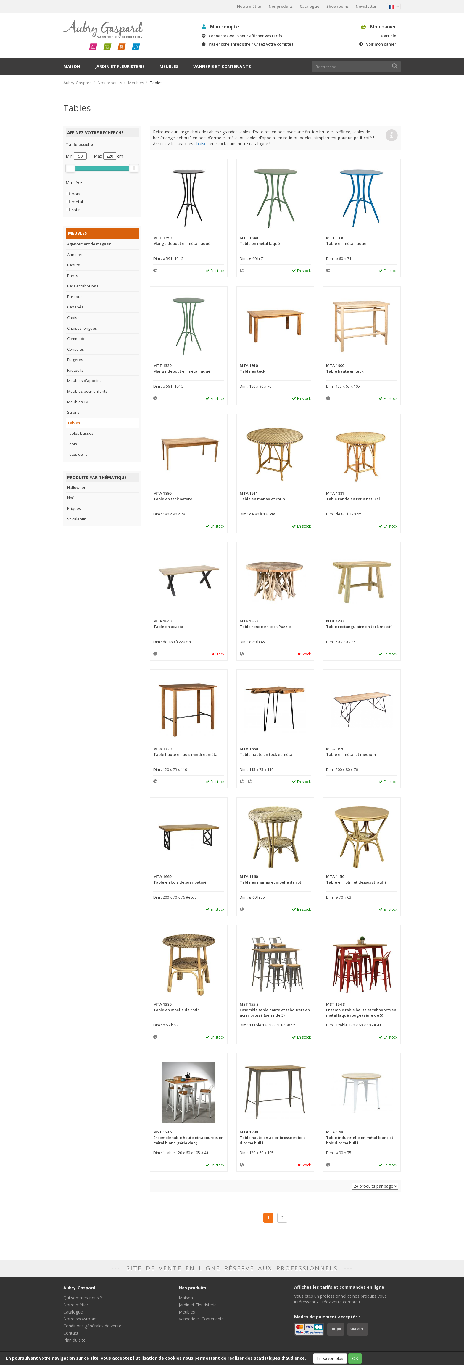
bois (76, 194)
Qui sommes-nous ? (82, 1298)
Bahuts (73, 265)
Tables (73, 423)
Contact (70, 1333)
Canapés (75, 307)
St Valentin (76, 519)
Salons (73, 412)
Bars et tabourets (83, 286)
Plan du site (74, 1340)
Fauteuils (75, 370)
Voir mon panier (381, 44)
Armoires (75, 254)
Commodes (77, 338)
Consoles (75, 349)
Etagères (75, 359)
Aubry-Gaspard (77, 82)
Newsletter (366, 6)
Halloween (76, 487)
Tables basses (80, 433)
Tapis (72, 444)
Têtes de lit (77, 454)
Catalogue (309, 6)
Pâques (74, 508)
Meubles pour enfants (87, 391)
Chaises (74, 317)
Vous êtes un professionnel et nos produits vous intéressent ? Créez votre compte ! (340, 1299)
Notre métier (249, 6)
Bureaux (75, 296)
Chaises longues (82, 328)
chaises (201, 143)
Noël (71, 497)
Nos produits (281, 6)
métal (77, 202)
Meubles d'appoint (84, 380)
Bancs (72, 275)
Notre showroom (80, 1319)
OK (355, 1358)
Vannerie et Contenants (222, 66)
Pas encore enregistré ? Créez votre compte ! (251, 44)
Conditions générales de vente (92, 1326)
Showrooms (337, 6)
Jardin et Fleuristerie (120, 66)
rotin (76, 210)
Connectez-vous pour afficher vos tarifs (245, 35)
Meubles (169, 66)
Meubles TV (77, 402)
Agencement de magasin (89, 244)
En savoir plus (330, 1358)
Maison (71, 66)
